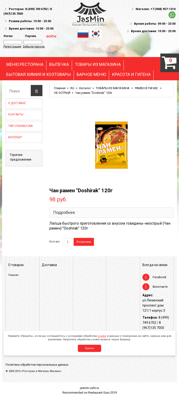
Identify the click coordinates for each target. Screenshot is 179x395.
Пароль (30, 36)
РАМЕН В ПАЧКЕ (146, 88)
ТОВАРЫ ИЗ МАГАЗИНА (98, 64)
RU (72, 88)
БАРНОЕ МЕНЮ (91, 74)
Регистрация (12, 46)
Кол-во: (54, 241)
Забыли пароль (34, 46)
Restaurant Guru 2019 (102, 392)
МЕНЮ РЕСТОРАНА (24, 64)
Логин (8, 36)
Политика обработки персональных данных (37, 364)
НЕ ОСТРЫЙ (62, 93)
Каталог (85, 88)
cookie (102, 336)
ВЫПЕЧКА (59, 64)
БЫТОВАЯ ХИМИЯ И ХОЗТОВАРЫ (38, 74)
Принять (89, 348)
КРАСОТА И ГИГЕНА (131, 74)
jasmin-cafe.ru (89, 388)
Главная (59, 88)
